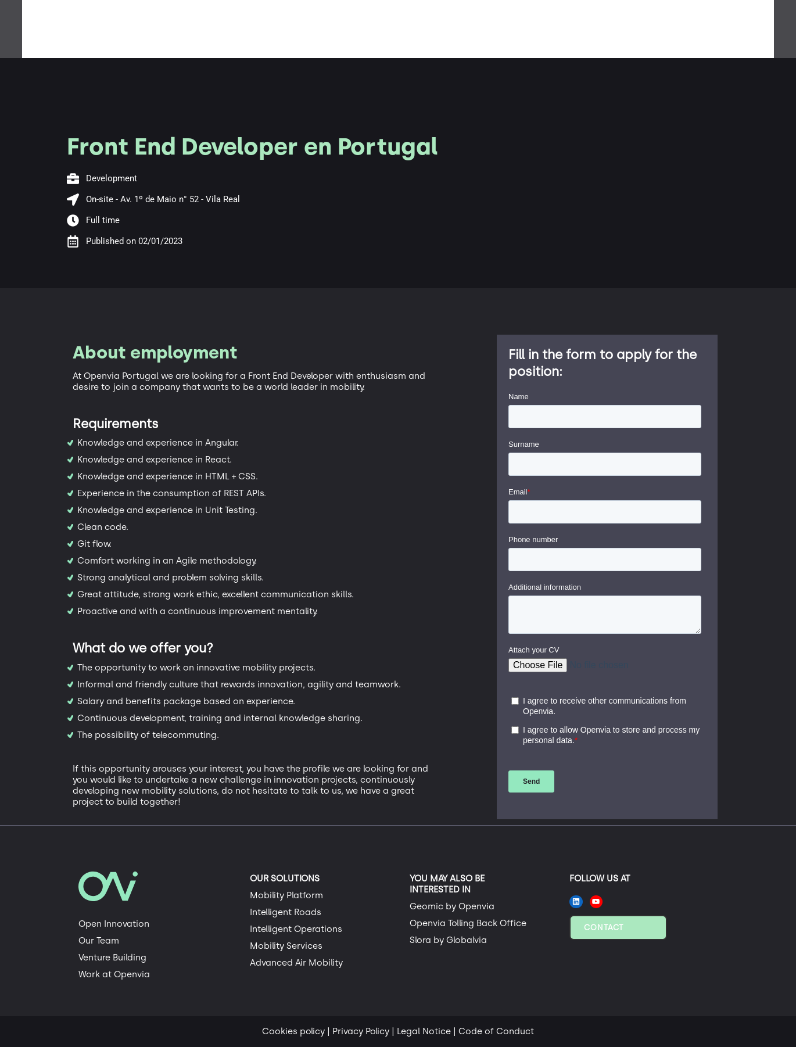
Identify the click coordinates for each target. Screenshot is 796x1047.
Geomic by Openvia (452, 906)
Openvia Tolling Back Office (468, 923)
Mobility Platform (286, 895)
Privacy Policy (360, 1031)
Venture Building (112, 957)
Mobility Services (286, 946)
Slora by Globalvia (448, 940)
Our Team (98, 940)
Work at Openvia (114, 974)
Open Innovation (113, 924)
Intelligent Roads (285, 912)
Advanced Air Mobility (296, 963)
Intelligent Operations (296, 929)
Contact (603, 927)
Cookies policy (293, 1031)
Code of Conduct (496, 1031)
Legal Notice (424, 1031)
